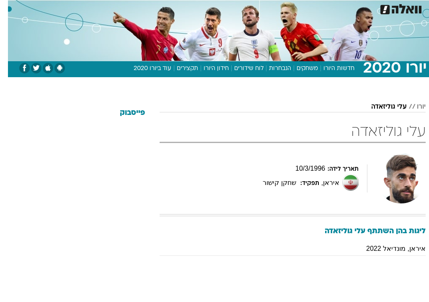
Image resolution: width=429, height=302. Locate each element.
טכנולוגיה (150, 7)
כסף (251, 7)
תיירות (179, 7)
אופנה (122, 7)
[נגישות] (11, 8)
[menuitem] (317, 8)
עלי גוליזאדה (381, 107)
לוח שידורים (241, 68)
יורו (413, 107)
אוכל (229, 7)
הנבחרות (272, 68)
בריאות (205, 7)
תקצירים (179, 68)
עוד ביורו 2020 (144, 68)
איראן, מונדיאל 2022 (388, 248)
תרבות (296, 7)
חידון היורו (208, 68)
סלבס (272, 7)
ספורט (322, 7)
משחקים (299, 68)
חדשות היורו (330, 68)
